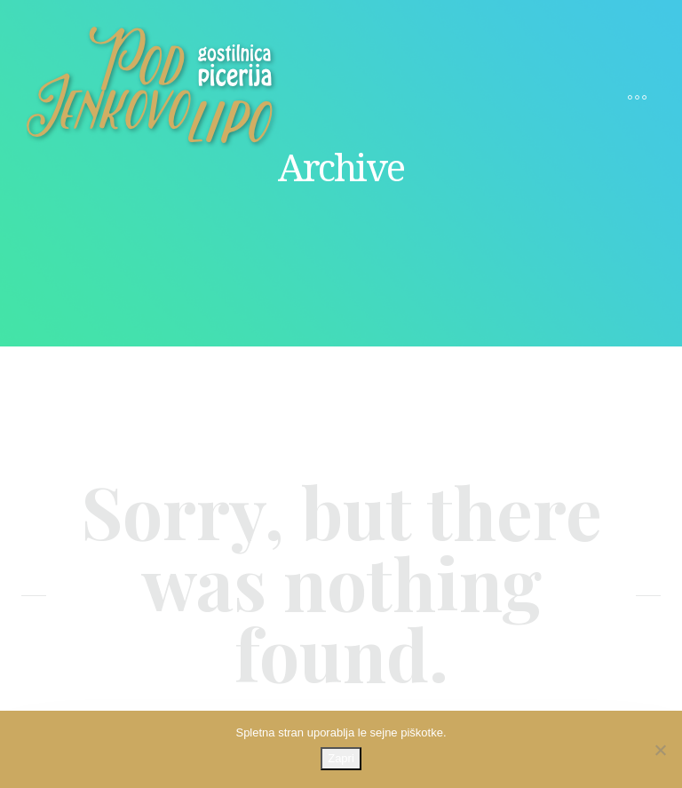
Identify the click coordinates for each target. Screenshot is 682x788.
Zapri (341, 758)
